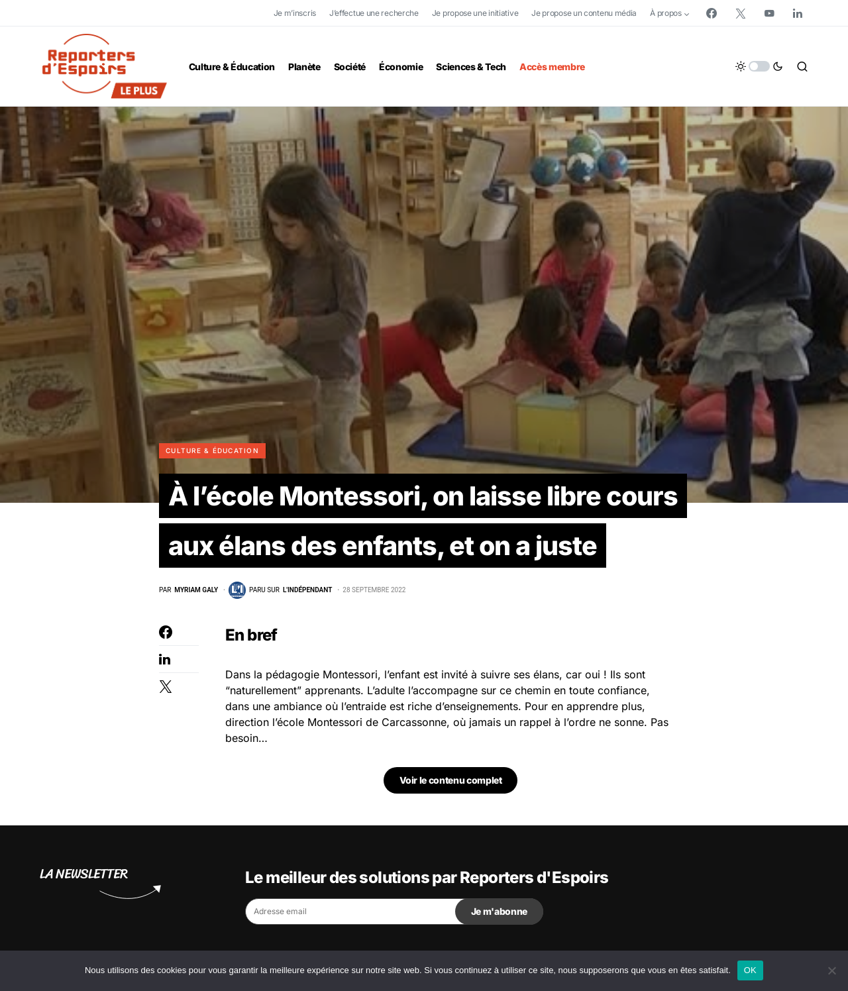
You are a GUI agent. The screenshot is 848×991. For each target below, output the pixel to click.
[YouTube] (769, 13)
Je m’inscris (295, 13)
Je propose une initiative (475, 13)
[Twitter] (740, 13)
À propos (666, 13)
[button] (759, 66)
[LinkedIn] (797, 13)
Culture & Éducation (212, 450)
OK (750, 970)
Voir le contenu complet (450, 781)
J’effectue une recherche (374, 13)
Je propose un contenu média (584, 13)
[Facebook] (711, 13)
